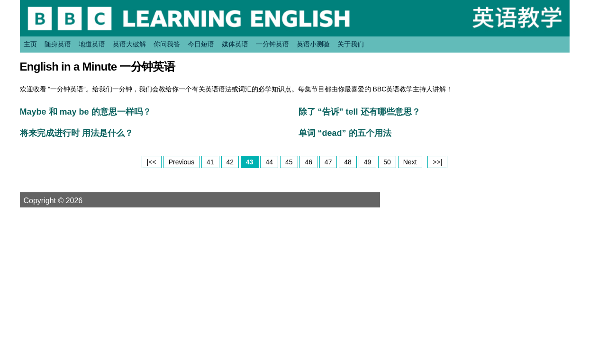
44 (269, 162)
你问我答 (167, 44)
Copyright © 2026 (64, 200)
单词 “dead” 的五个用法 (345, 133)
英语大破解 (129, 44)
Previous (181, 162)
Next (410, 162)
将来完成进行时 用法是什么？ (76, 133)
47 (328, 162)
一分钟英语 (272, 44)
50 (387, 162)
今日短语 (201, 44)
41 (210, 162)
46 (308, 162)
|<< (151, 162)
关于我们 (350, 44)
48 (348, 162)
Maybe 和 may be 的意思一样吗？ (85, 112)
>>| (437, 162)
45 (289, 162)
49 (368, 162)
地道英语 (92, 44)
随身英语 (58, 44)
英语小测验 (313, 44)
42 (230, 162)
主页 (30, 44)
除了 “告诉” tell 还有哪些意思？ (359, 112)
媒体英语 (235, 44)
